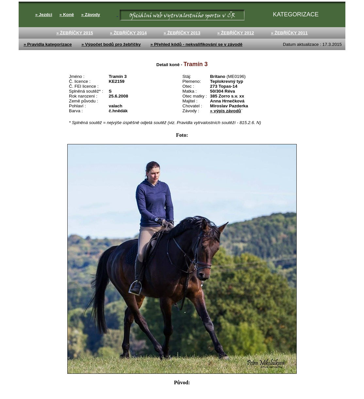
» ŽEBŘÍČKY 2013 (182, 32)
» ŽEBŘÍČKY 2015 (74, 32)
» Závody (90, 14)
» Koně (66, 14)
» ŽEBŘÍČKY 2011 (289, 32)
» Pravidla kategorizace (48, 44)
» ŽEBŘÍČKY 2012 (235, 32)
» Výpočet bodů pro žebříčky (111, 44)
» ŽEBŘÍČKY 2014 (128, 32)
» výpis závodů (225, 110)
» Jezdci (43, 14)
